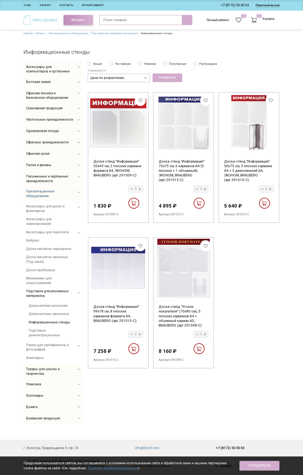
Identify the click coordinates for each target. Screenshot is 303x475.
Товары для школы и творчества (43, 371)
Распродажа (208, 63)
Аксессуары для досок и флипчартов (45, 208)
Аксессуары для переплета (47, 232)
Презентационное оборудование (68, 33)
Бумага (31, 407)
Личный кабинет (93, 5)
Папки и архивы (39, 165)
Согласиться (259, 465)
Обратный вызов (267, 5)
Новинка (150, 63)
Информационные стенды (49, 322)
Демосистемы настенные (49, 314)
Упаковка (33, 384)
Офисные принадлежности (47, 142)
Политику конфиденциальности (113, 468)
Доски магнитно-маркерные (48, 249)
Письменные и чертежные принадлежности (47, 178)
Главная (28, 33)
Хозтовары (35, 396)
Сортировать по (97, 70)
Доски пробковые (40, 270)
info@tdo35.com (147, 448)
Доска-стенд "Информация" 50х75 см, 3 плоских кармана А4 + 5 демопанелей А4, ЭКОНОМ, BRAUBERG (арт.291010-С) (248, 170)
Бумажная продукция (43, 418)
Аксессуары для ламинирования (39, 221)
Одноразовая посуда (42, 131)
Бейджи (32, 240)
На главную (123, 63)
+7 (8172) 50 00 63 (235, 5)
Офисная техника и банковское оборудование (47, 95)
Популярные (177, 63)
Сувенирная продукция (44, 108)
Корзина (268, 18)
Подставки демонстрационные (44, 332)
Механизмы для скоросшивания (39, 280)
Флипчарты (35, 358)
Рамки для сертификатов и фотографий (47, 347)
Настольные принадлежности (49, 119)
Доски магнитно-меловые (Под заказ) (47, 259)
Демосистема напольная (48, 306)
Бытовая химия (38, 82)
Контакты (66, 5)
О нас (27, 5)
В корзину (133, 203)
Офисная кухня (37, 154)
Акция (97, 63)
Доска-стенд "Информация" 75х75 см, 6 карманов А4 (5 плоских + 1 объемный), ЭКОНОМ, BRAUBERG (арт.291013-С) (181, 170)
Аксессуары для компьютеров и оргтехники (47, 69)
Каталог (45, 5)
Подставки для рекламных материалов (114, 33)
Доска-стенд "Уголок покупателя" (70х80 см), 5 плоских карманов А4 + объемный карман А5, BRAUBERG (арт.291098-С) (180, 315)
